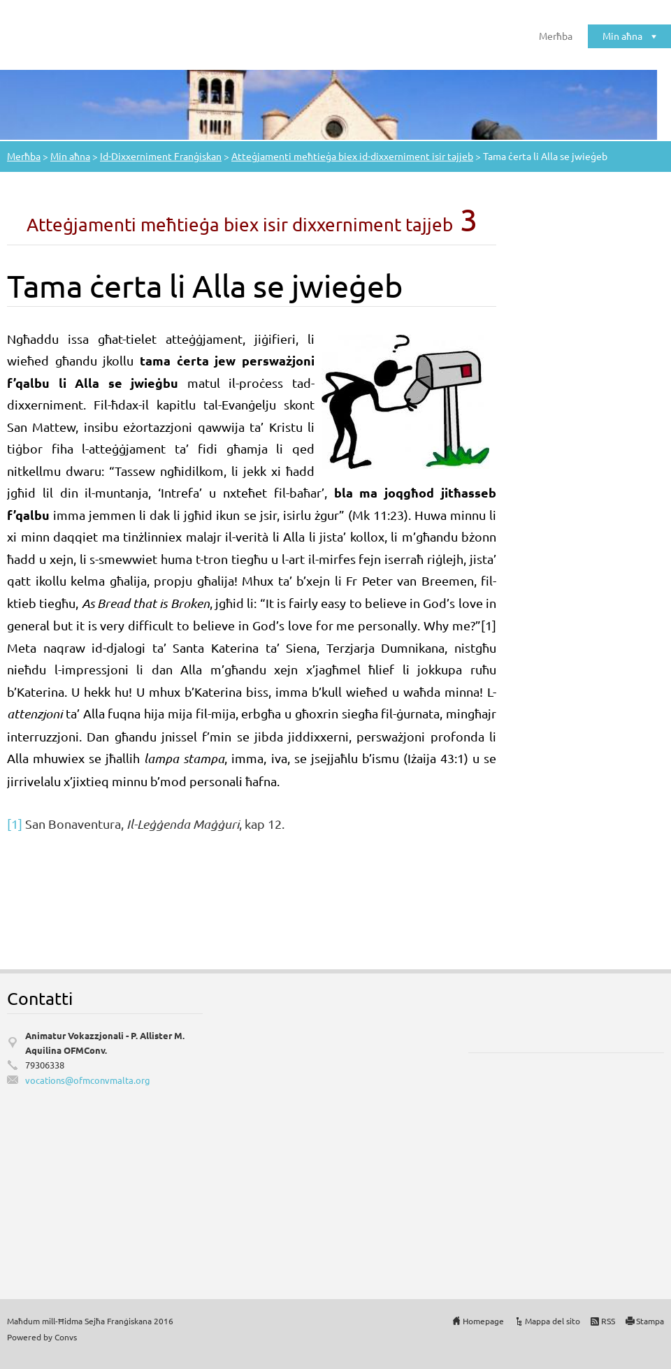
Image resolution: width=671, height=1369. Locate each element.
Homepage (483, 1320)
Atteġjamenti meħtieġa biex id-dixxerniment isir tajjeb (352, 156)
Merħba (555, 35)
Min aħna (622, 35)
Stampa (650, 1320)
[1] (14, 823)
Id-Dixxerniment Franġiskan (161, 156)
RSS (608, 1320)
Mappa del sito (552, 1320)
